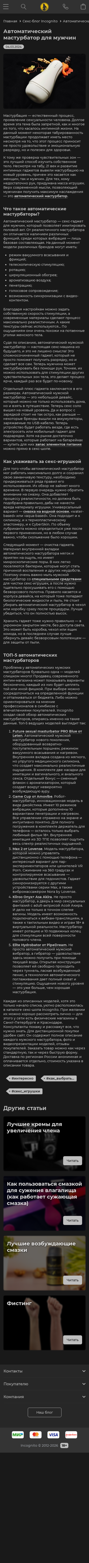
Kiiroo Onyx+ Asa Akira (32, 897)
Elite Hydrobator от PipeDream (40, 945)
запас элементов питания (58, 444)
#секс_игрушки (26, 1091)
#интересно (22, 1078)
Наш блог (44, 1412)
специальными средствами (56, 579)
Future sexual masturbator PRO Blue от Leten (47, 733)
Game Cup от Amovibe (32, 796)
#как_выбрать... (60, 1078)
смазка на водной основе (46, 511)
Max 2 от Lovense (27, 849)
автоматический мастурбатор (40, 196)
